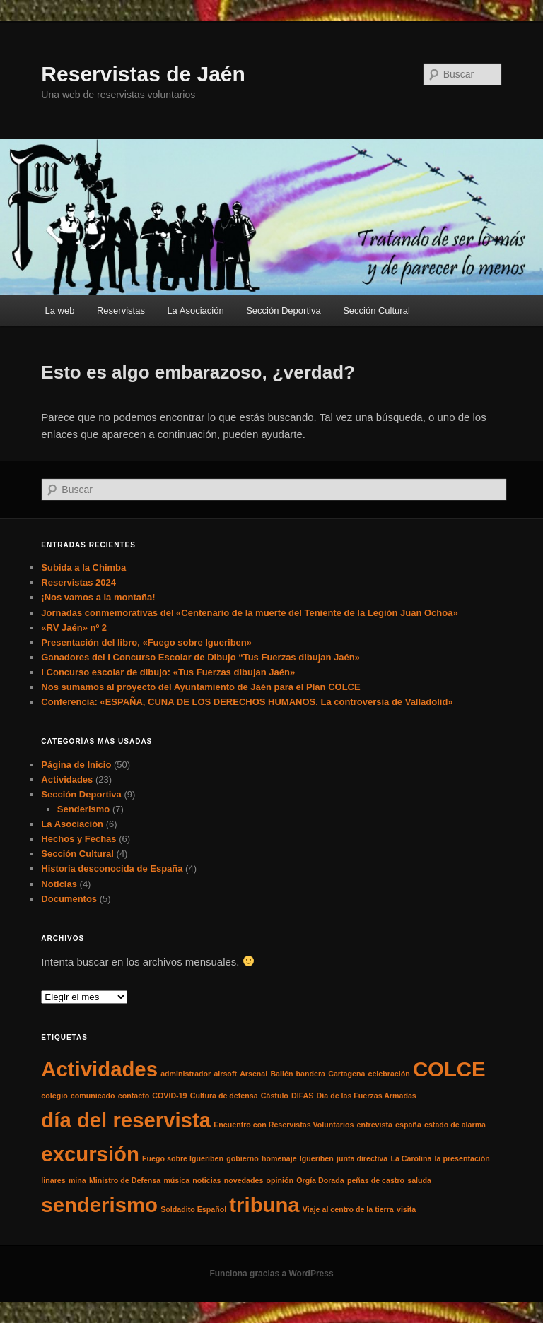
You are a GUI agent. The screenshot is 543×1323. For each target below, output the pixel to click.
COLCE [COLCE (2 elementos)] (449, 1069)
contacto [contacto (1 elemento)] (133, 1095)
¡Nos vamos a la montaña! (98, 597)
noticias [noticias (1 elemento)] (206, 1180)
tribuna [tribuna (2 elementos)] (264, 1204)
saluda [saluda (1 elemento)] (419, 1180)
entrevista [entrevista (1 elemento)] (374, 1124)
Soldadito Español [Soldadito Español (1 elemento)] (193, 1209)
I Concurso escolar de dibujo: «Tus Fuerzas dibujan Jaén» (168, 672)
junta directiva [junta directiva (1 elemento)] (362, 1158)
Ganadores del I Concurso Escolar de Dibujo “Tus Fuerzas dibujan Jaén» (200, 657)
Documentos (69, 899)
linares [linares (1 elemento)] (53, 1180)
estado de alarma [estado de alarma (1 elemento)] (455, 1124)
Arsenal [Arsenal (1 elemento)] (253, 1073)
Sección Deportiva (283, 310)
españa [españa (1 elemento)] (408, 1124)
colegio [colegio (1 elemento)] (54, 1095)
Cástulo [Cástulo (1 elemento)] (274, 1095)
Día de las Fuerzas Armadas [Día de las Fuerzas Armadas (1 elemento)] (366, 1095)
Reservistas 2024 (78, 582)
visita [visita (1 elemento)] (406, 1209)
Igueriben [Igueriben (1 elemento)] (317, 1158)
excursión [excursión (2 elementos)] (90, 1153)
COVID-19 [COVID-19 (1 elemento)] (169, 1095)
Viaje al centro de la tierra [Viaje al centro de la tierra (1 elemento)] (348, 1209)
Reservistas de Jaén (143, 73)
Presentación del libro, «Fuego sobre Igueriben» (146, 642)
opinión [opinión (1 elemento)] (280, 1180)
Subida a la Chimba (83, 567)
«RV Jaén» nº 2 (74, 627)
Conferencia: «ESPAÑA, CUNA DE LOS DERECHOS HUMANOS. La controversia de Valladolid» (246, 701)
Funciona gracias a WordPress (271, 1273)
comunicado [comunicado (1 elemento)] (93, 1095)
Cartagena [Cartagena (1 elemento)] (346, 1073)
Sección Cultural (376, 310)
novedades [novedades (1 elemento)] (244, 1180)
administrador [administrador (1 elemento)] (185, 1073)
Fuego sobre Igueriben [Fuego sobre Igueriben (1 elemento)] (182, 1158)
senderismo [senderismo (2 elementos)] (99, 1204)
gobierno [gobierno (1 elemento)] (242, 1158)
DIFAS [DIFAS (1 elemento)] (302, 1095)
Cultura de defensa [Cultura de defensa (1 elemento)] (224, 1095)
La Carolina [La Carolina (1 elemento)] (410, 1158)
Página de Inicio (76, 764)
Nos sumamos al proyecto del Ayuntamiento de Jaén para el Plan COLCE (200, 687)
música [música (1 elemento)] (176, 1180)
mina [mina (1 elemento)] (77, 1180)
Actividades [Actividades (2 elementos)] (99, 1069)
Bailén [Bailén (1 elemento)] (281, 1073)
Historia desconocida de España (111, 868)
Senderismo (83, 809)
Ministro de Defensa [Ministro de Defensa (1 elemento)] (124, 1180)
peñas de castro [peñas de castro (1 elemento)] (375, 1180)
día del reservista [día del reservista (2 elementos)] (126, 1120)
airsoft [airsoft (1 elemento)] (225, 1073)
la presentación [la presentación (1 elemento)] (462, 1158)
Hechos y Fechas (78, 838)
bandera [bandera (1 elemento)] (310, 1073)
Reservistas (121, 310)
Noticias (59, 884)
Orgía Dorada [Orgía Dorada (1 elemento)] (320, 1180)
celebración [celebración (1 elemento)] (389, 1073)
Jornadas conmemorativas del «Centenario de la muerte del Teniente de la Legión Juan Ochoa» (249, 612)
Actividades (67, 779)
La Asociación (195, 310)
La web (60, 310)
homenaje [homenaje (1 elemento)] (279, 1158)
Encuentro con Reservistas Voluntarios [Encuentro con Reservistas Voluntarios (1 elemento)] (284, 1124)
